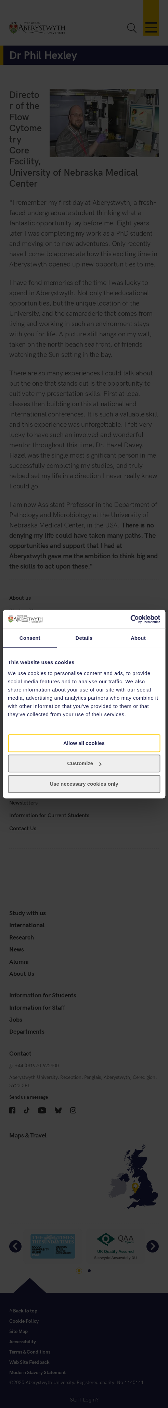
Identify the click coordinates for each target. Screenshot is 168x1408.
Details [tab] (84, 638)
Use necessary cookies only (84, 784)
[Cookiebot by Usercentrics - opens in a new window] (130, 619)
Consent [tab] (30, 638)
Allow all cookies (84, 743)
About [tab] (138, 638)
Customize (84, 763)
